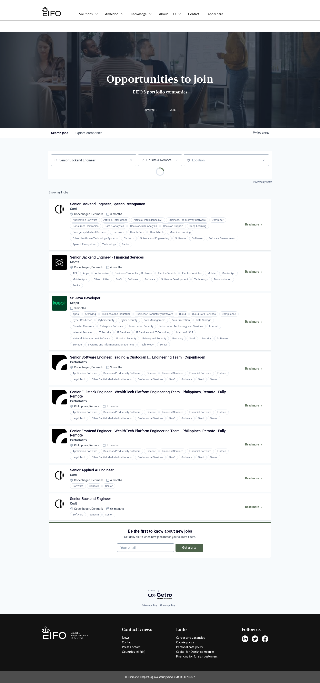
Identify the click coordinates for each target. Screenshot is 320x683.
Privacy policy (149, 605)
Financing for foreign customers (197, 656)
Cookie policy (167, 605)
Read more (255, 225)
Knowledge (139, 14)
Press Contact (131, 647)
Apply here (215, 14)
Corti (73, 209)
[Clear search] (131, 160)
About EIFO (167, 14)
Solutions (86, 14)
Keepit (74, 304)
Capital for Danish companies (195, 651)
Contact (193, 14)
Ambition (111, 14)
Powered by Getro (262, 182)
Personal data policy (189, 647)
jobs (59, 133)
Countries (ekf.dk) (133, 651)
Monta (75, 263)
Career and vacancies (190, 637)
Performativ (79, 363)
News (125, 637)
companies (88, 133)
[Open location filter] (263, 160)
